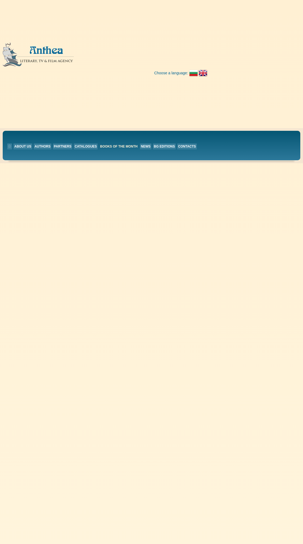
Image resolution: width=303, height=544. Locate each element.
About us (72, 58)
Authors (92, 58)
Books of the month (168, 58)
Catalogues (135, 58)
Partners (112, 58)
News (195, 58)
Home (125, 157)
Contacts (236, 58)
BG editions (213, 58)
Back (108, 89)
